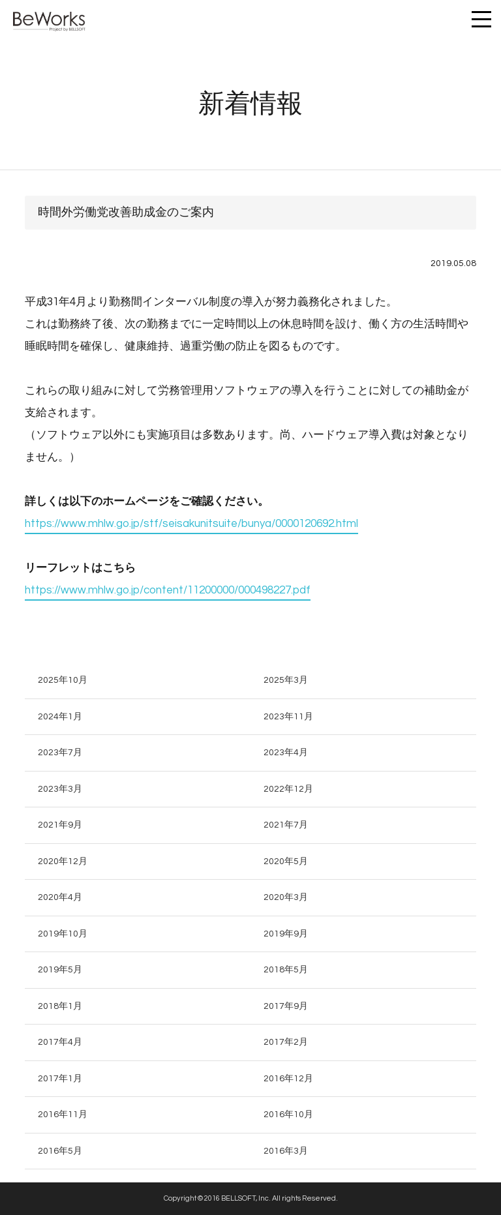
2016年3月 (286, 1151)
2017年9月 (286, 1006)
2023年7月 (60, 752)
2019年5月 (60, 969)
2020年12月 (62, 861)
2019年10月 (62, 933)
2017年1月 (60, 1078)
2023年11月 (288, 716)
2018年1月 (60, 1006)
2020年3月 (286, 897)
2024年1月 (60, 716)
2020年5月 (286, 861)
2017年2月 (286, 1042)
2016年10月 (288, 1114)
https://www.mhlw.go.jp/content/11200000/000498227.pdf (168, 590)
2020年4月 (60, 897)
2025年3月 (286, 680)
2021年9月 (60, 825)
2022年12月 (288, 789)
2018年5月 (286, 969)
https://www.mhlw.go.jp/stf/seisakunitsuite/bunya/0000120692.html (191, 524)
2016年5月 (60, 1151)
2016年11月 (62, 1114)
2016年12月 (288, 1078)
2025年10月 (62, 680)
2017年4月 (60, 1042)
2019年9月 (286, 933)
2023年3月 (60, 789)
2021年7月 (286, 825)
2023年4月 (286, 752)
